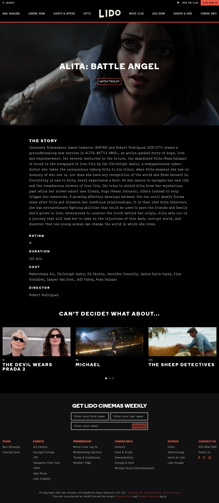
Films (7, 441)
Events (38, 441)
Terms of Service (148, 496)
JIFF (35, 457)
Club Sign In (209, 2)
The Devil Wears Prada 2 (28, 367)
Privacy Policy (152, 492)
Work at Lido (176, 457)
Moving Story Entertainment (134, 468)
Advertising (176, 452)
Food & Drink (123, 452)
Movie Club (136, 13)
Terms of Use (135, 492)
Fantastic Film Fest (46, 462)
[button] (106, 378)
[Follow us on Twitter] (204, 457)
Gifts (87, 13)
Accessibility (124, 457)
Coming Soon (36, 13)
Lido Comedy (41, 478)
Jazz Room (158, 13)
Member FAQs (82, 462)
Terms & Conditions (86, 457)
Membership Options (87, 452)
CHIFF (36, 468)
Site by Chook (171, 492)
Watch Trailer (109, 81)
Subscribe (139, 426)
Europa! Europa (43, 452)
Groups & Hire (182, 13)
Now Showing (11, 13)
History (120, 446)
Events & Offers (64, 13)
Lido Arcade (176, 462)
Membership (82, 441)
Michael (88, 365)
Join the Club (190, 2)
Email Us (204, 452)
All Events (40, 446)
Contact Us (207, 441)
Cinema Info (208, 13)
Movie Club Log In (85, 446)
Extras (173, 441)
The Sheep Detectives (182, 365)
